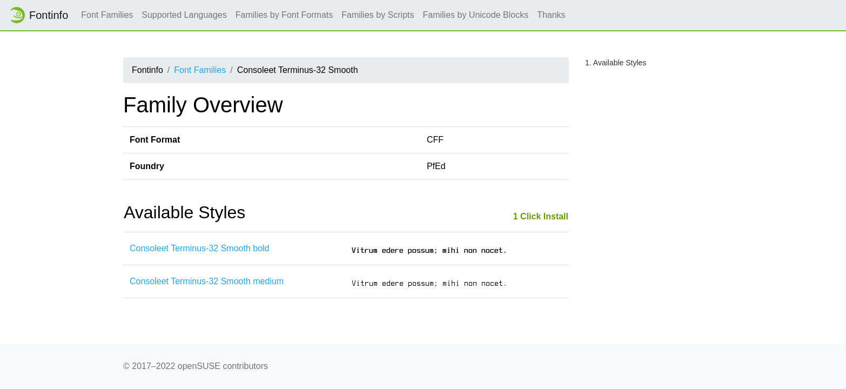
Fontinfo (38, 15)
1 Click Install (540, 216)
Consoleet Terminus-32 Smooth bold (200, 248)
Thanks (551, 14)
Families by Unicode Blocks (476, 14)
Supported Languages (184, 14)
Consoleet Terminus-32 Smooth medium (207, 281)
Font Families (107, 14)
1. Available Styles (615, 62)
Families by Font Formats (284, 14)
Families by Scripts (377, 14)
